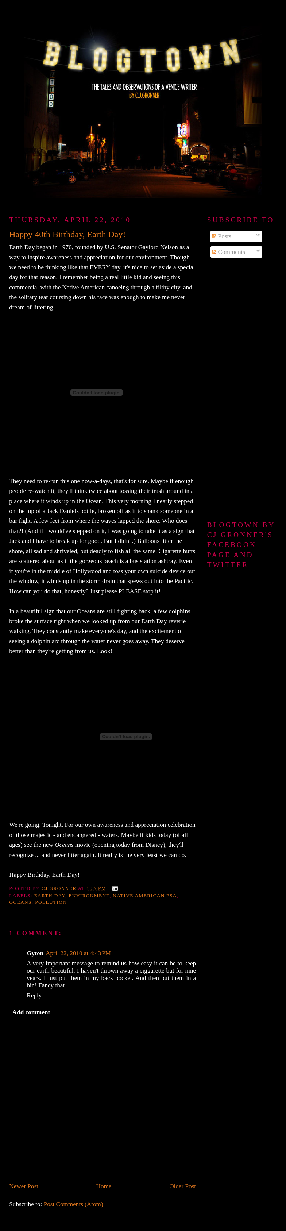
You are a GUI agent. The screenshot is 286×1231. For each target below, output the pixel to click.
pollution (51, 902)
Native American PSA (145, 895)
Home (104, 1186)
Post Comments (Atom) (73, 1204)
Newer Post (23, 1186)
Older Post (182, 1186)
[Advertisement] (242, 389)
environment (89, 895)
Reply (34, 995)
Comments (228, 251)
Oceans (20, 902)
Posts (221, 236)
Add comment (31, 1012)
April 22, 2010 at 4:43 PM (78, 953)
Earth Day (49, 895)
